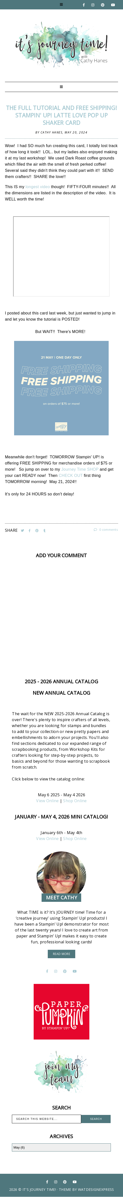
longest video (37, 187)
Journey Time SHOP (80, 469)
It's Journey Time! (39, 1189)
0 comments (106, 529)
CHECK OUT (71, 475)
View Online (47, 800)
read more (61, 954)
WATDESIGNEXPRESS (96, 1189)
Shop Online (75, 800)
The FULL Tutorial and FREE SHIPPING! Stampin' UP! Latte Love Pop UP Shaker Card (61, 115)
